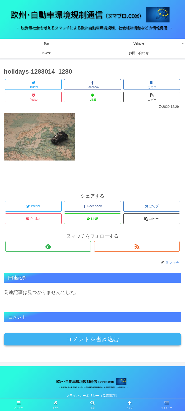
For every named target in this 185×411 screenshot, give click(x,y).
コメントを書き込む (92, 339)
